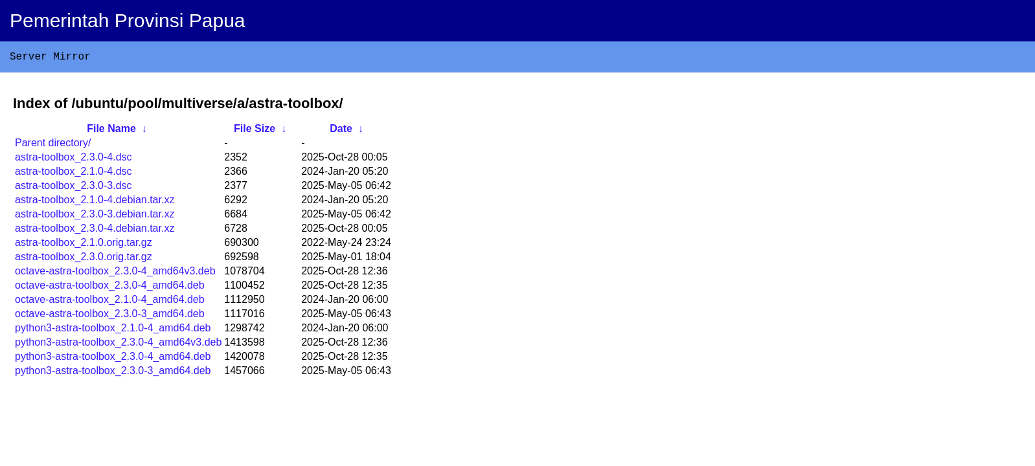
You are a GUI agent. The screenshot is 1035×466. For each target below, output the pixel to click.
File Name (111, 131)
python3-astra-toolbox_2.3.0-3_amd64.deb (112, 373)
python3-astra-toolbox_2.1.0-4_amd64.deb (112, 330)
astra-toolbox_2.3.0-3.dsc (73, 188)
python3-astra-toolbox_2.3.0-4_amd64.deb (112, 358)
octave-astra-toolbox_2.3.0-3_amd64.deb (110, 316)
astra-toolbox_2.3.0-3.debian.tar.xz (94, 216)
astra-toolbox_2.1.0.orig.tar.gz (83, 244)
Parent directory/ (53, 145)
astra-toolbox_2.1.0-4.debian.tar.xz (94, 202)
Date (341, 131)
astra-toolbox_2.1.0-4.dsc (73, 173)
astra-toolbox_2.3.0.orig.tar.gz (83, 259)
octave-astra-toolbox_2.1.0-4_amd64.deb (110, 301)
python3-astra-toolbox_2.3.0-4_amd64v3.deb (118, 344)
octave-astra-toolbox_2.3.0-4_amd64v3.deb (115, 273)
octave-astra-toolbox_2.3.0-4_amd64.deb (110, 287)
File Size (254, 131)
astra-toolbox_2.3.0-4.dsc (73, 159)
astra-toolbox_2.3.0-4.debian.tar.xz (94, 230)
